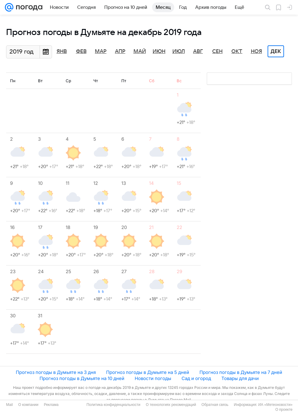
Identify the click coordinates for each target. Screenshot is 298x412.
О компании (28, 405)
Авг (198, 51)
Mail (9, 405)
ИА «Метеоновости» (275, 405)
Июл (178, 51)
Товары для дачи (240, 378)
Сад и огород (196, 378)
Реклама (51, 405)
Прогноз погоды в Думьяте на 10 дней (82, 378)
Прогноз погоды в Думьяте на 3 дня (56, 372)
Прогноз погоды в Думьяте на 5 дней (147, 372)
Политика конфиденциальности (113, 405)
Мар (100, 51)
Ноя (256, 51)
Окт (236, 51)
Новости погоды (153, 378)
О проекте (284, 409)
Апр (120, 51)
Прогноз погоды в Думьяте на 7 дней (240, 372)
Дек (276, 51)
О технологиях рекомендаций (171, 405)
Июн (159, 51)
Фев (81, 51)
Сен (217, 51)
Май (139, 51)
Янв (62, 51)
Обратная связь (215, 405)
